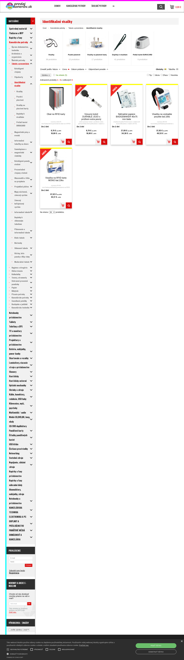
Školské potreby (99, 5)
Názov (55, 69)
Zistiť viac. (13, 612)
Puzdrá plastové (74, 55)
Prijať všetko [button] (156, 646)
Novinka (174, 75)
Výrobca (46, 75)
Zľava (165, 75)
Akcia (157, 75)
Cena (64, 69)
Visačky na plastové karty (97, 55)
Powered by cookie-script (15, 657)
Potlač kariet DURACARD (142, 55)
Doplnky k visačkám (119, 55)
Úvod (44, 28)
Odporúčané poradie (97, 69)
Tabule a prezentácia (75, 28)
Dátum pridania (77, 69)
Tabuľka (172, 69)
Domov (57, 5)
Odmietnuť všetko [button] (156, 652)
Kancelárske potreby (76, 5)
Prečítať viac (84, 645)
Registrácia (14, 573)
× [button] (182, 641)
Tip (150, 75)
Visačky (51, 55)
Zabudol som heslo (17, 571)
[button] (62, 654)
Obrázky (159, 69)
